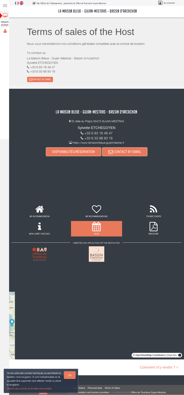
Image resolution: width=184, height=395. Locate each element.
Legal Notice (79, 388)
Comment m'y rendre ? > (159, 367)
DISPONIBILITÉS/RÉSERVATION (74, 152)
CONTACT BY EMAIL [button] (41, 79)
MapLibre (172, 355)
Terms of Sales (113, 388)
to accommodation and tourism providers (89, 392)
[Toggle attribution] (179, 355)
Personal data (95, 388)
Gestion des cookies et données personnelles (29, 388)
